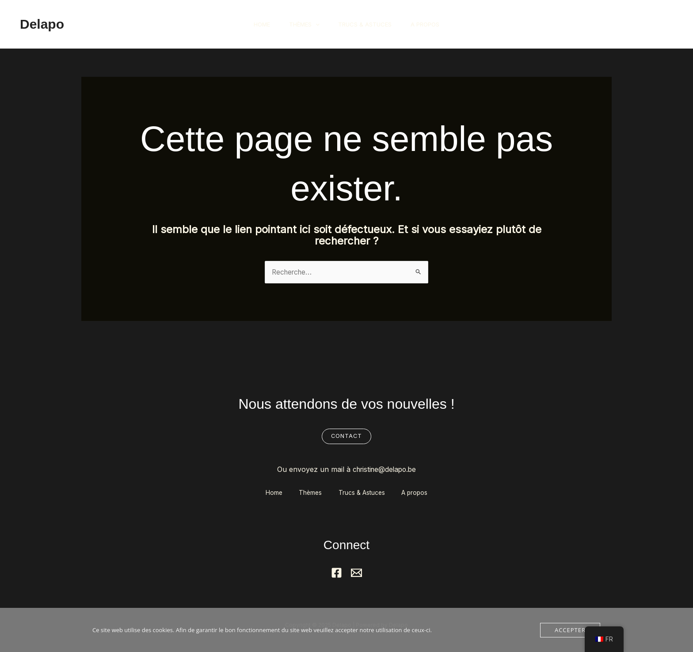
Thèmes (302, 24)
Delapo (42, 24)
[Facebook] (336, 573)
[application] (314, 24)
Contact (346, 436)
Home (257, 24)
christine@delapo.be (384, 469)
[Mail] (356, 573)
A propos (429, 24)
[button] (645, 24)
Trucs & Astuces (366, 24)
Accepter (570, 630)
